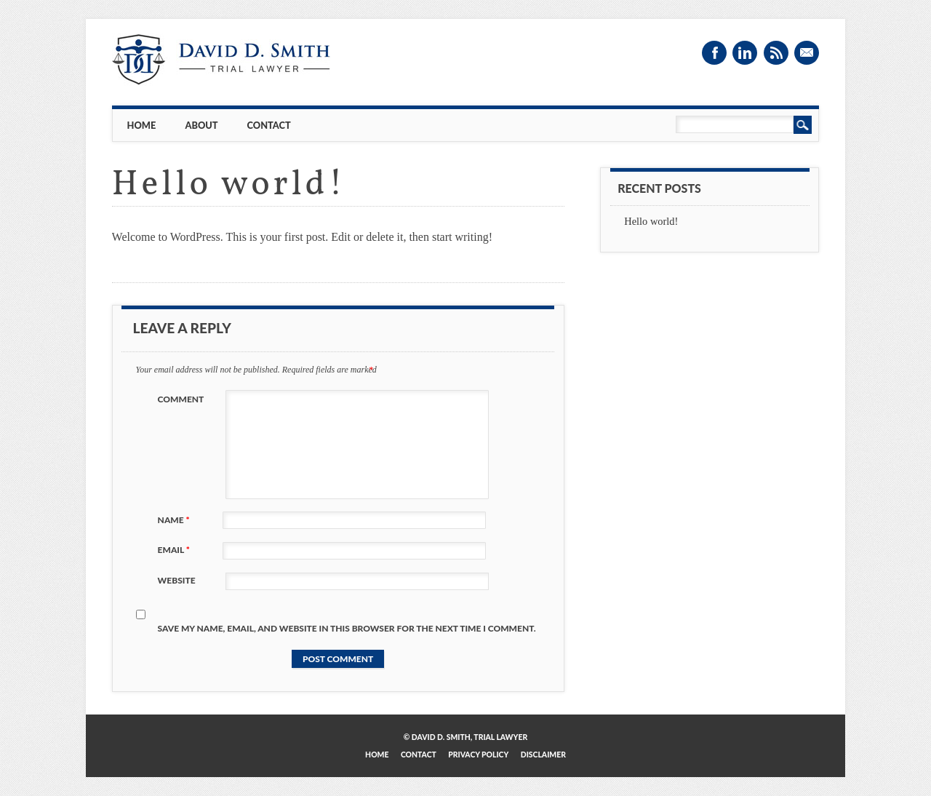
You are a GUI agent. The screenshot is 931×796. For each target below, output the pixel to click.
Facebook (714, 53)
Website (177, 580)
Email (806, 53)
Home (141, 125)
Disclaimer (543, 754)
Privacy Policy (478, 754)
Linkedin (744, 53)
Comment (181, 399)
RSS (776, 53)
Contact (269, 125)
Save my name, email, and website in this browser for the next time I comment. (347, 628)
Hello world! (651, 221)
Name (175, 519)
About (201, 125)
